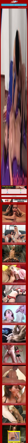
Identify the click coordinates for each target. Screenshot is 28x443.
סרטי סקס (24, 4)
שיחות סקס (17, 4)
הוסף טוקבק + (14, 196)
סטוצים (11, 4)
